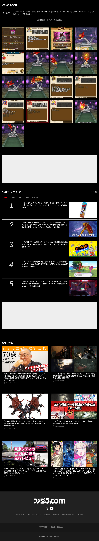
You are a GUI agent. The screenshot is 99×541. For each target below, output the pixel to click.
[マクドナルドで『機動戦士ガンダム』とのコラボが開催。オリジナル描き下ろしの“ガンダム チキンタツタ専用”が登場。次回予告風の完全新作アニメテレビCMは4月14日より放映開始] (83, 229)
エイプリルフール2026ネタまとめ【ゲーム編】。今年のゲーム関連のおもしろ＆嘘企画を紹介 (73, 422)
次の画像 (57, 20)
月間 (27, 197)
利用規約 (47, 515)
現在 (5, 197)
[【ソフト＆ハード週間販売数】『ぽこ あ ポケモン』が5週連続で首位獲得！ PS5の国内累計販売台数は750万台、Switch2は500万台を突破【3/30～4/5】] (83, 269)
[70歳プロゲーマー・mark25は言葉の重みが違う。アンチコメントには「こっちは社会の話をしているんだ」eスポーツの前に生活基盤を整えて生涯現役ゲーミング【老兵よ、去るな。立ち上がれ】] (25, 359)
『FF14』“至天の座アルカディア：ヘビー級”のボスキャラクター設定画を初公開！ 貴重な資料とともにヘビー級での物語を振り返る (24, 423)
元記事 (6, 13)
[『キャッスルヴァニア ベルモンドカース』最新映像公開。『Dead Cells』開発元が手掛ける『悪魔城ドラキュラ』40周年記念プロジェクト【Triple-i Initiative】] (83, 288)
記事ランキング (11, 191)
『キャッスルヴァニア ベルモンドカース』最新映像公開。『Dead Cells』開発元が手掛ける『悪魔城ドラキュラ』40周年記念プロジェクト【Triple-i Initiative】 (45, 283)
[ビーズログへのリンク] (57, 527)
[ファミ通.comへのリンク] (9, 5)
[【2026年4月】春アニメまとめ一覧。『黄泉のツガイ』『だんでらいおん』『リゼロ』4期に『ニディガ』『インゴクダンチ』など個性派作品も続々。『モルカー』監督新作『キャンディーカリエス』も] (74, 454)
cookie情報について (68, 515)
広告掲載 (80, 515)
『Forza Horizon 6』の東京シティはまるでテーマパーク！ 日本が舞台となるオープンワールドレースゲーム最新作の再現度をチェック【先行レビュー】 (25, 471)
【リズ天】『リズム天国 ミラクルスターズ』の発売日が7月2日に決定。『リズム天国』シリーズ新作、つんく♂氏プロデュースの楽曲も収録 (45, 244)
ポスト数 (35, 197)
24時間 (12, 197)
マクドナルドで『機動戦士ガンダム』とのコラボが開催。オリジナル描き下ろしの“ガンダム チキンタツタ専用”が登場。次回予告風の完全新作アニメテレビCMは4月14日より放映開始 (45, 225)
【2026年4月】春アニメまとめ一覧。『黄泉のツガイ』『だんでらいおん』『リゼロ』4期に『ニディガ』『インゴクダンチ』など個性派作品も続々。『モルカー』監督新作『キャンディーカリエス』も (74, 472)
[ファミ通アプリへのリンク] (43, 527)
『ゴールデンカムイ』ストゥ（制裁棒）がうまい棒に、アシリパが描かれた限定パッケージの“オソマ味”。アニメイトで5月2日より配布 (44, 205)
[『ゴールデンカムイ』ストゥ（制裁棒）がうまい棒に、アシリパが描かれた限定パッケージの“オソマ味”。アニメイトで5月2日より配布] (83, 210)
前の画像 (41, 20)
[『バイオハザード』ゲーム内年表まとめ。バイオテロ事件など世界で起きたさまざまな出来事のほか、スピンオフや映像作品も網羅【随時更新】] (74, 359)
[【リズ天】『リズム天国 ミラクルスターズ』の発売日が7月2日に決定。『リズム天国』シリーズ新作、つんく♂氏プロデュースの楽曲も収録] (83, 249)
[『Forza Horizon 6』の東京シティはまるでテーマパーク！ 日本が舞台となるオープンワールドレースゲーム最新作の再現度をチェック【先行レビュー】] (25, 454)
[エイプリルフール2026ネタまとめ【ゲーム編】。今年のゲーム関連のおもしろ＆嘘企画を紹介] (74, 406)
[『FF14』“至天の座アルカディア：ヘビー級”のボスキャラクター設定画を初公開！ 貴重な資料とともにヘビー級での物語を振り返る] (25, 406)
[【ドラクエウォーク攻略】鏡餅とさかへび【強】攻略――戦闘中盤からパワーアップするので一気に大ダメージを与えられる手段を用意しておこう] (13, 38)
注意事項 (56, 515)
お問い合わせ (20, 515)
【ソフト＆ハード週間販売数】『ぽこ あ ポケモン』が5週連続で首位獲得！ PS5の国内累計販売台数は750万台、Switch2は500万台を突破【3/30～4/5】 (45, 264)
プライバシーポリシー (34, 515)
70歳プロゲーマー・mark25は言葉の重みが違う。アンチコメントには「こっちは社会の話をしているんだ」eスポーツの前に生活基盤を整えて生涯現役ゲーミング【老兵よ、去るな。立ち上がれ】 (25, 377)
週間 (20, 197)
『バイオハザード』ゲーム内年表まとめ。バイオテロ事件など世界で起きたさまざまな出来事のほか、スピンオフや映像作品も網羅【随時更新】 (74, 376)
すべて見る (94, 192)
